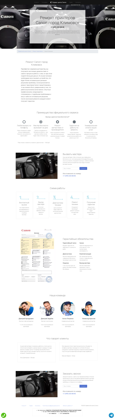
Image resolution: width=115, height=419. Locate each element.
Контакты (78, 2)
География (44, 2)
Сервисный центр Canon (24, 51)
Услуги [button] (36, 2)
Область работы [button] (67, 405)
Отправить (83, 168)
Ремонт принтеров (38, 51)
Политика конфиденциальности (51, 405)
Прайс (71, 2)
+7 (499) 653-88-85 (57, 27)
